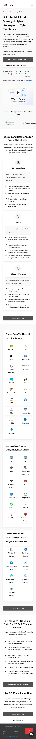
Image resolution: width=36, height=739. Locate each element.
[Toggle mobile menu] (32, 5)
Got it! (29, 731)
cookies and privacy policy (10, 736)
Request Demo (18, 720)
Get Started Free (18, 318)
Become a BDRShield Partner (18, 684)
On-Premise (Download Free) (15, 65)
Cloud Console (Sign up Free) (15, 59)
